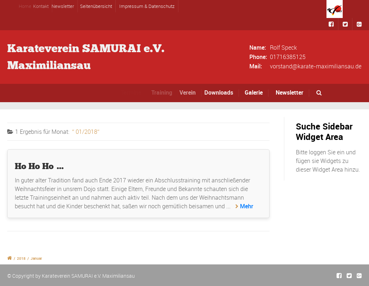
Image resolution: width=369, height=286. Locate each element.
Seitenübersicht (96, 6)
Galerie (254, 92)
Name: (257, 47)
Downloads (220, 92)
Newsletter (65, 6)
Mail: (255, 66)
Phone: (258, 57)
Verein (190, 92)
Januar (36, 258)
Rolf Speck (283, 47)
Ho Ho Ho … (40, 166)
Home (27, 6)
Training (163, 92)
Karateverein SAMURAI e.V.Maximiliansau (85, 57)
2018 (21, 258)
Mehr (246, 206)
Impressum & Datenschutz (146, 6)
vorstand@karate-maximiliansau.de (315, 66)
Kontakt (44, 6)
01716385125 (288, 57)
